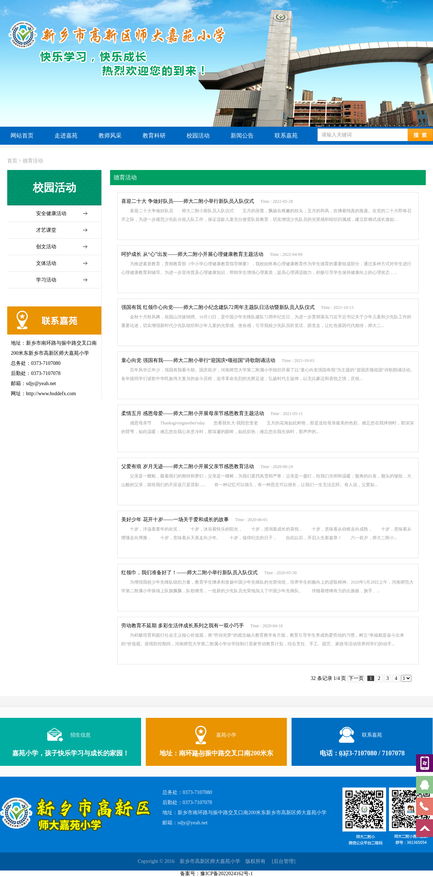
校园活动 (198, 135)
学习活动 (46, 280)
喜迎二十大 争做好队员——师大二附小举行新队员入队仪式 (187, 201)
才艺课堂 (46, 230)
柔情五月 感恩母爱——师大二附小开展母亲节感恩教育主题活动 (192, 413)
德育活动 (33, 160)
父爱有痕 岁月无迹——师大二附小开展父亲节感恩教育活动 (187, 466)
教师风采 (110, 135)
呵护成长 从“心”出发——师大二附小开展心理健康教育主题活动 (192, 254)
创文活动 (46, 246)
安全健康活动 (51, 213)
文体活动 (46, 263)
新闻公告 (242, 135)
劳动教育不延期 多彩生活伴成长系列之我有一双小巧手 (182, 625)
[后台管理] (283, 861)
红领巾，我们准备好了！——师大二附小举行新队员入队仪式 (189, 572)
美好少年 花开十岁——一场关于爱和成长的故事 (175, 519)
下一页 (356, 678)
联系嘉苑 (286, 135)
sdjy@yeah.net (192, 822)
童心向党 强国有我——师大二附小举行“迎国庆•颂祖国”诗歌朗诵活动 (198, 360)
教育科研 (154, 135)
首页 (12, 160)
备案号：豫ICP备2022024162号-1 (216, 873)
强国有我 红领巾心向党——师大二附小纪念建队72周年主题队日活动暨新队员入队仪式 (218, 307)
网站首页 (22, 135)
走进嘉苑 (66, 135)
